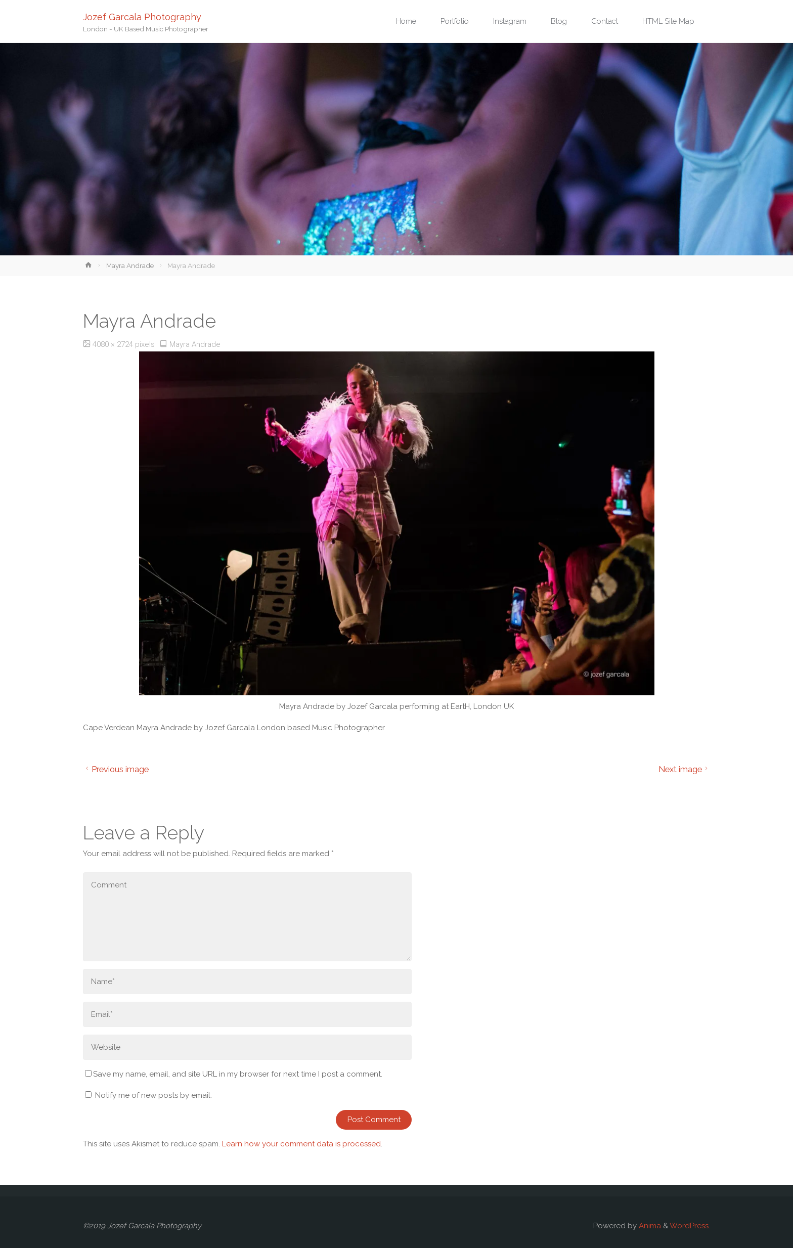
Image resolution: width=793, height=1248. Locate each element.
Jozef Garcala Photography (142, 16)
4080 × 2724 (114, 344)
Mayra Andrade (130, 265)
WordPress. (690, 1225)
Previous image (116, 769)
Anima (649, 1225)
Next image (684, 769)
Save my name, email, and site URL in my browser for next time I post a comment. (233, 1074)
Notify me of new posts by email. (153, 1095)
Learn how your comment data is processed (301, 1143)
